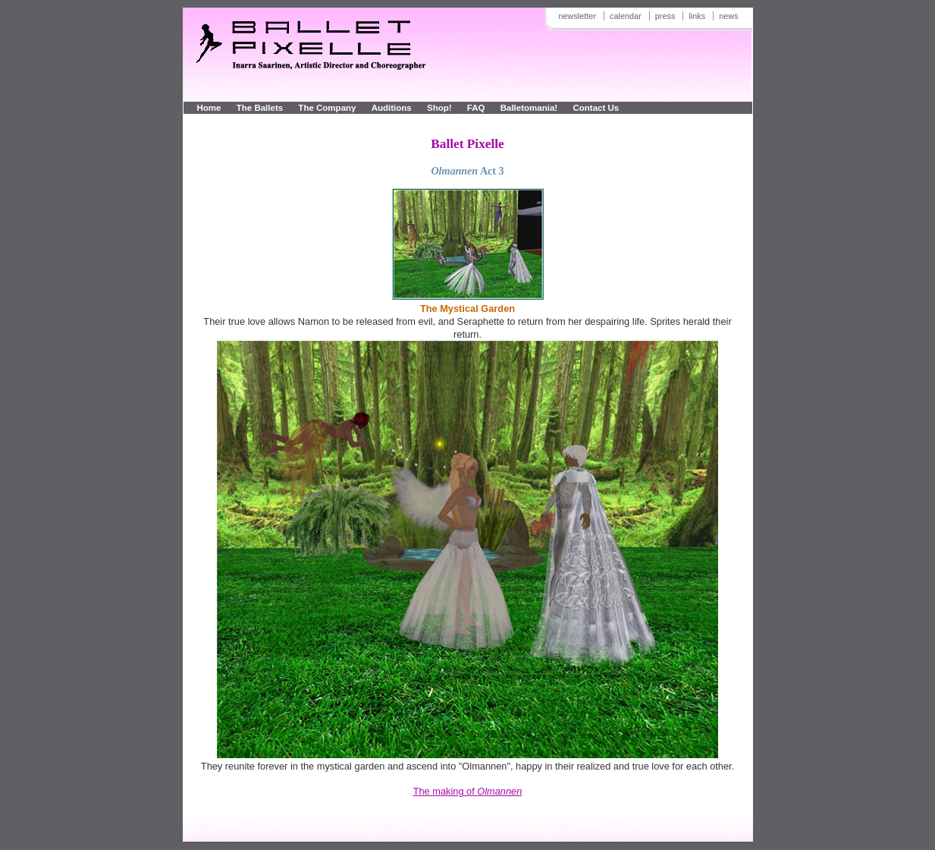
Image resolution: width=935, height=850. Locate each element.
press (665, 15)
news (728, 15)
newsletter (577, 15)
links (697, 15)
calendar (626, 15)
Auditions (392, 107)
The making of (467, 791)
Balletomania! (529, 107)
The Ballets (260, 107)
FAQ (477, 107)
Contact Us (596, 107)
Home (209, 107)
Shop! (439, 107)
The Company (327, 107)
